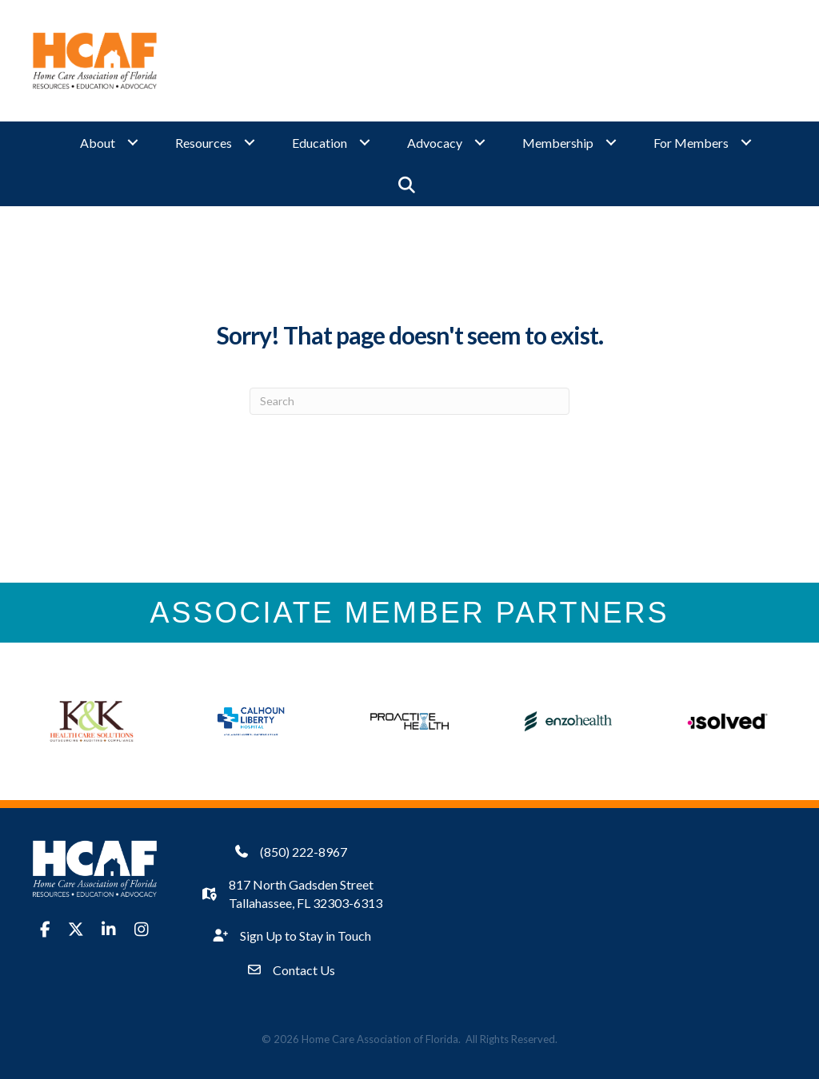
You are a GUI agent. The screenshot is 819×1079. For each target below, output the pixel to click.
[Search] (409, 400)
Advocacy (434, 142)
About (97, 142)
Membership (557, 142)
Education (319, 142)
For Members (691, 142)
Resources (203, 142)
